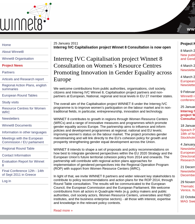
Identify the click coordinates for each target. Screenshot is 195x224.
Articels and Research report (23, 79)
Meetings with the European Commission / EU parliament (23, 140)
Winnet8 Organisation (18, 58)
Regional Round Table (18, 148)
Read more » (63, 210)
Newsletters (10, 118)
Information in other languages (24, 132)
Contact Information (16, 155)
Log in (6, 181)
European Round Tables (19, 95)
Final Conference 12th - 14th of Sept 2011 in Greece (23, 173)
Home (6, 45)
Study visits (10, 102)
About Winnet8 (13, 52)
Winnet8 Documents (17, 125)
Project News (12, 65)
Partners (8, 72)
